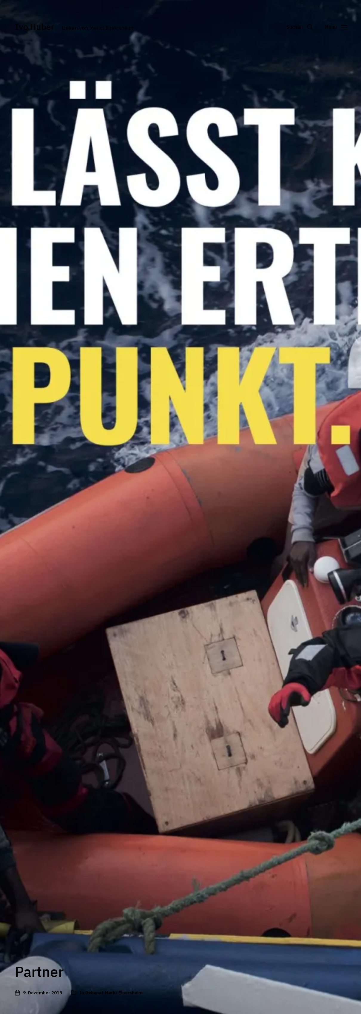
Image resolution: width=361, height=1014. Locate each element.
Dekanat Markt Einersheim (114, 992)
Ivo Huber (36, 27)
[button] (295, 26)
